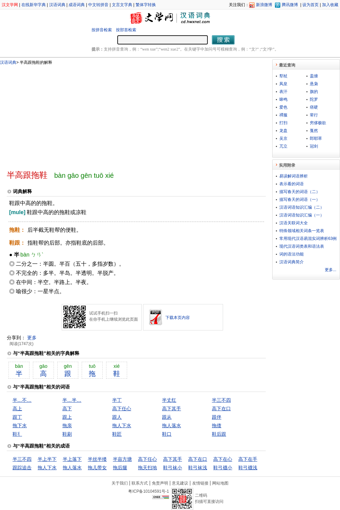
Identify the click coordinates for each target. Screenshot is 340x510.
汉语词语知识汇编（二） (301, 207)
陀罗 (314, 99)
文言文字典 (122, 4)
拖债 (216, 425)
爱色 (283, 107)
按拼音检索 (102, 29)
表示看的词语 (291, 184)
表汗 (283, 91)
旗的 (314, 91)
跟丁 (17, 417)
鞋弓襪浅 (247, 467)
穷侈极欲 (318, 122)
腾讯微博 (290, 4)
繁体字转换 (146, 4)
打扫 (283, 122)
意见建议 (180, 483)
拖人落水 (171, 425)
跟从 (167, 417)
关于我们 (120, 483)
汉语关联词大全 (293, 223)
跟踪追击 (22, 467)
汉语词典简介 (291, 262)
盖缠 (314, 76)
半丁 (117, 400)
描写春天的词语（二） (299, 191)
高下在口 (221, 408)
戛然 (314, 130)
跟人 (117, 417)
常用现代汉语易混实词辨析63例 (308, 238)
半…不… (22, 400)
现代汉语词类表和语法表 (301, 246)
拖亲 (67, 425)
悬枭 (314, 83)
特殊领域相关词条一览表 (301, 230)
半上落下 (72, 459)
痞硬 (314, 107)
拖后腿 (120, 467)
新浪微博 (264, 4)
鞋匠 (117, 434)
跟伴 (216, 417)
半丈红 (169, 400)
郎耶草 (316, 138)
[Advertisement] (88, 114)
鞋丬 (17, 434)
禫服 (283, 115)
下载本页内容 (177, 317)
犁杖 (283, 76)
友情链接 (200, 483)
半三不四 (221, 400)
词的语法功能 (291, 254)
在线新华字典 (33, 4)
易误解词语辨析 (293, 176)
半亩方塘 (122, 459)
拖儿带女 (97, 467)
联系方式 (140, 483)
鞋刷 (67, 434)
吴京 (283, 138)
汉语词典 (57, 4)
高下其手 (171, 408)
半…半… (71, 400)
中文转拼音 (98, 4)
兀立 (283, 146)
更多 (32, 337)
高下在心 (222, 459)
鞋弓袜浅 (197, 467)
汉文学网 (10, 4)
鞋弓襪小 (222, 467)
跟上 (67, 417)
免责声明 (160, 483)
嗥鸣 (283, 99)
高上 (17, 408)
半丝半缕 (97, 459)
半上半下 (47, 459)
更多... (330, 269)
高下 (67, 408)
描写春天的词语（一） (299, 199)
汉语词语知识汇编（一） (301, 215)
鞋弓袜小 (172, 467)
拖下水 (20, 425)
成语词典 (76, 4)
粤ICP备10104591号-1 (148, 491)
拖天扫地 (147, 467)
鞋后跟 (219, 434)
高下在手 (247, 459)
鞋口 (167, 434)
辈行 (314, 115)
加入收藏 (330, 4)
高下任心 (121, 408)
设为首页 (310, 4)
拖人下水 (121, 425)
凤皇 (283, 83)
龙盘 (283, 130)
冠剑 (314, 146)
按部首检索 (126, 29)
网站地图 (220, 483)
